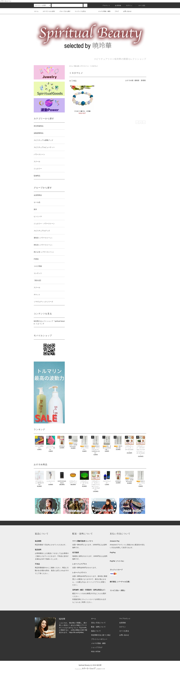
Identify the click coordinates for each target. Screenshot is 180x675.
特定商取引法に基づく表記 (100, 635)
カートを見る (124, 631)
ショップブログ (96, 647)
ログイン (127, 5)
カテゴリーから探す (47, 11)
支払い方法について (98, 623)
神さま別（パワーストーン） (81, 66)
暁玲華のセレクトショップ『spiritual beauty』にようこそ (49, 322)
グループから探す (63, 11)
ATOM (98, 651)
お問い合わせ (125, 11)
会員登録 (116, 5)
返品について (96, 631)
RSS (92, 651)
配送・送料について (98, 627)
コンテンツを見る (79, 11)
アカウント (105, 5)
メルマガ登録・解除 (102, 11)
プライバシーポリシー (99, 639)
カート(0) (140, 5)
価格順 (136, 80)
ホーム (36, 11)
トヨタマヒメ (94, 66)
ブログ (115, 11)
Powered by (90, 669)
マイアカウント (125, 618)
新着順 (143, 80)
